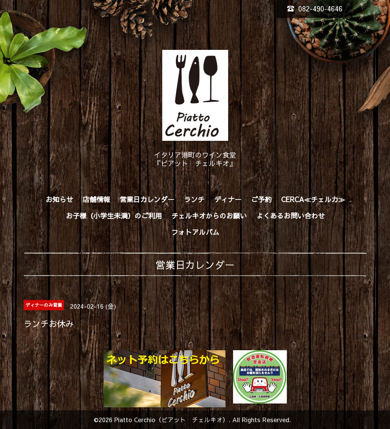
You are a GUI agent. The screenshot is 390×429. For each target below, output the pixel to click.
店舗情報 (96, 199)
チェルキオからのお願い (209, 215)
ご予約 (261, 199)
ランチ (194, 199)
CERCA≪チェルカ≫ (313, 199)
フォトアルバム (195, 232)
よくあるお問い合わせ (290, 215)
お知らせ (59, 199)
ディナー (227, 199)
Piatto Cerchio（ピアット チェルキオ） (171, 419)
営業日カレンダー (147, 199)
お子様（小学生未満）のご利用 (114, 215)
